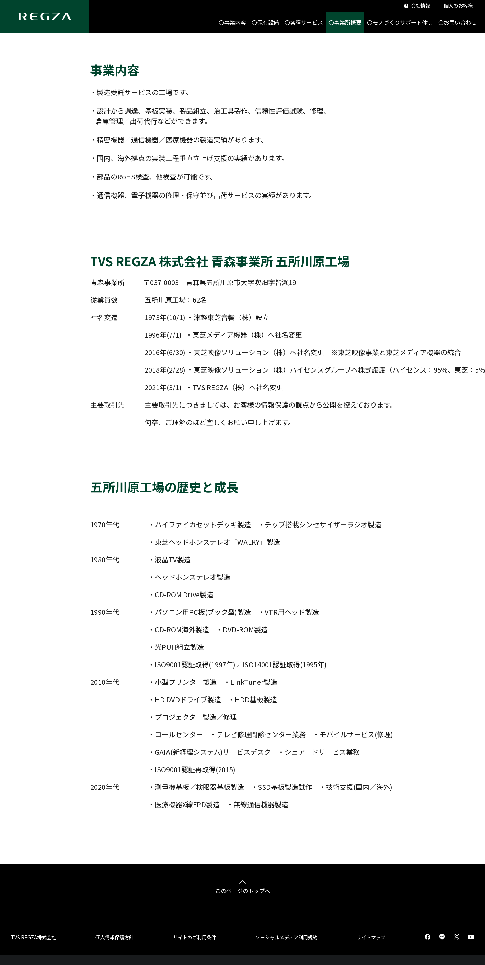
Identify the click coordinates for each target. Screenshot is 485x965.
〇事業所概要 (344, 22)
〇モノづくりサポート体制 (400, 22)
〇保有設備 (265, 22)
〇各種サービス (304, 22)
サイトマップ (371, 937)
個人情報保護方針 (114, 937)
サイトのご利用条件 (194, 937)
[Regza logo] (44, 16)
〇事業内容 (232, 22)
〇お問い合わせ (457, 22)
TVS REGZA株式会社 (33, 937)
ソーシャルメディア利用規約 (286, 937)
